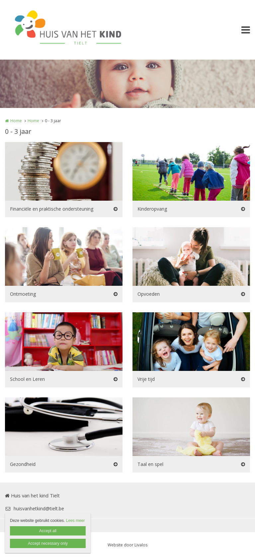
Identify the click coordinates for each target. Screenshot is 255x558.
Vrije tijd (146, 379)
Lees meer (75, 520)
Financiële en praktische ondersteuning (51, 209)
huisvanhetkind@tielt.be (34, 508)
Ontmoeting (23, 294)
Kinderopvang (152, 209)
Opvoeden (148, 294)
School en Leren (27, 379)
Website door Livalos (127, 545)
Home (16, 121)
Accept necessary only (48, 543)
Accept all (47, 531)
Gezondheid (23, 464)
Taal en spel (150, 464)
